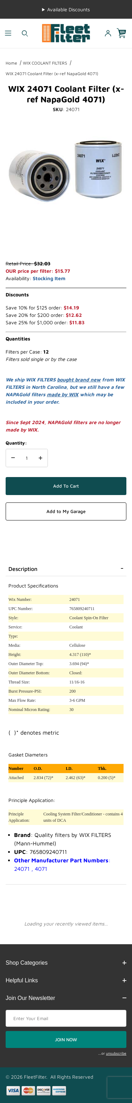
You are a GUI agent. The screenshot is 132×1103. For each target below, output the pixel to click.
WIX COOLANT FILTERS (45, 63)
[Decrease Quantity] (13, 458)
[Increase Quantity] (40, 458)
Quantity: (16, 443)
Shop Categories (66, 963)
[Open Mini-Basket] (124, 33)
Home (11, 63)
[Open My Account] (108, 33)
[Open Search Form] (25, 33)
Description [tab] (22, 569)
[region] (66, 242)
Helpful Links (66, 980)
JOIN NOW (66, 1039)
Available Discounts (68, 9)
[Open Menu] (8, 33)
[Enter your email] (66, 1018)
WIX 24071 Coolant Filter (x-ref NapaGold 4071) (52, 73)
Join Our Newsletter (66, 998)
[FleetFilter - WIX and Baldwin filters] (66, 33)
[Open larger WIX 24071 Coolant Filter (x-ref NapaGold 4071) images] (66, 171)
